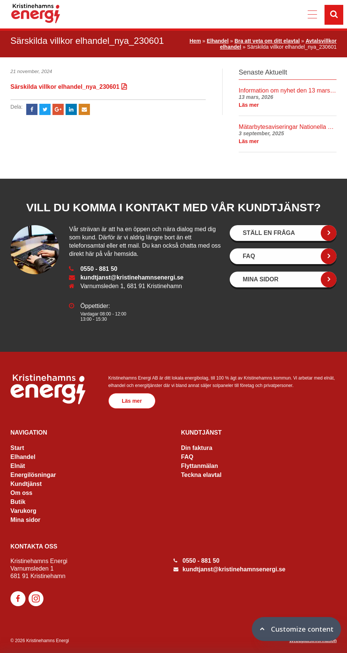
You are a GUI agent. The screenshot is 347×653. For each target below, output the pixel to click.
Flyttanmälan (199, 466)
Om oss (21, 493)
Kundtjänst (26, 484)
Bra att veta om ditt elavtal (267, 41)
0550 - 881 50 (98, 269)
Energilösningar (33, 475)
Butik (17, 502)
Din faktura (196, 448)
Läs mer (132, 401)
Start (17, 448)
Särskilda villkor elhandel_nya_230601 (65, 87)
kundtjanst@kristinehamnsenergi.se (131, 277)
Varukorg (23, 511)
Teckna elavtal (201, 475)
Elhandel (218, 41)
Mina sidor (25, 520)
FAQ (187, 457)
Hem (195, 41)
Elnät (17, 466)
